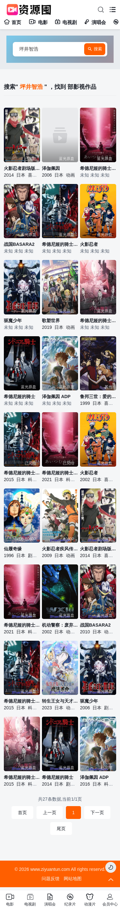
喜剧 (32, 175)
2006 (47, 175)
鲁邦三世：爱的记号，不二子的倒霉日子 (98, 396)
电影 (38, 22)
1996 (9, 555)
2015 (9, 479)
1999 (85, 403)
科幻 (32, 479)
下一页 (97, 812)
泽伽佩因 (51, 168)
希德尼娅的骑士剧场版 (22, 472)
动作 (70, 631)
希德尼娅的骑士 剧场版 (60, 244)
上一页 (49, 812)
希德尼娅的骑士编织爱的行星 (60, 472)
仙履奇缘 (13, 548)
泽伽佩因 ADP (56, 396)
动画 (70, 175)
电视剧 (66, 22)
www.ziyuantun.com (50, 869)
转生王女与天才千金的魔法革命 (60, 701)
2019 (47, 327)
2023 (47, 707)
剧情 (32, 555)
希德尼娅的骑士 (19, 396)
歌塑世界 (51, 320)
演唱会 (95, 22)
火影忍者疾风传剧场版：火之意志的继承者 (60, 548)
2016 (85, 784)
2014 (9, 175)
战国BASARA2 (19, 244)
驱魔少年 (13, 320)
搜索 (94, 49)
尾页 (61, 828)
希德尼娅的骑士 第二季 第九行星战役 (98, 320)
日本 (20, 175)
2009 (47, 555)
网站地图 (73, 878)
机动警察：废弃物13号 (60, 625)
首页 (12, 22)
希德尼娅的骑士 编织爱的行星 (98, 168)
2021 (47, 479)
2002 (85, 479)
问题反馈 (51, 878)
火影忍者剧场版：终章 (22, 168)
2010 (85, 631)
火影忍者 (89, 244)
